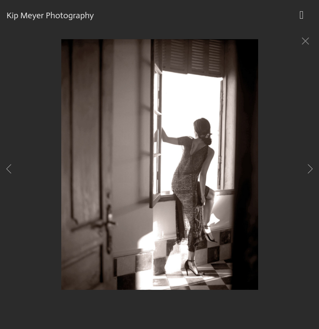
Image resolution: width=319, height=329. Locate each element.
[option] (159, 175)
